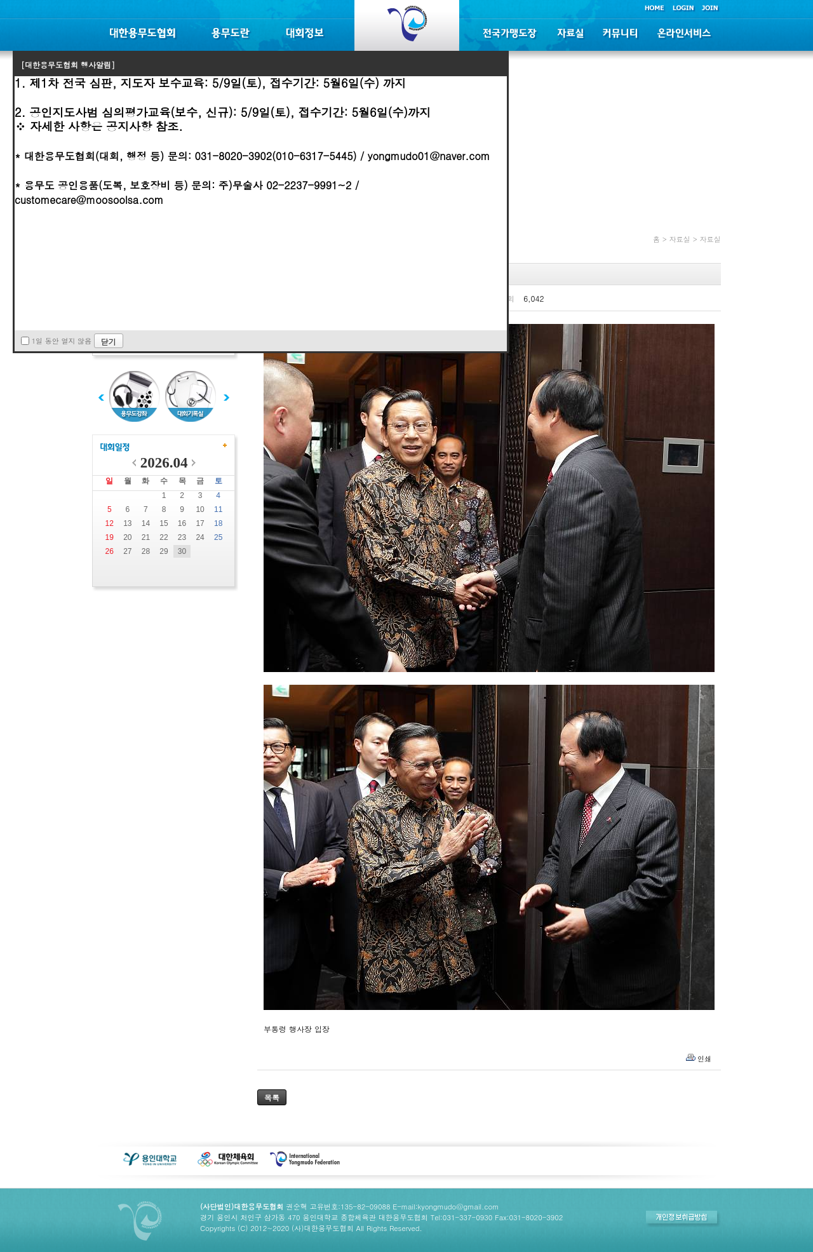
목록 (271, 1097)
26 (109, 551)
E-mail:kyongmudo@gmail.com (446, 1206)
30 (182, 551)
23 (182, 537)
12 (109, 523)
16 (182, 523)
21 (146, 537)
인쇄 (704, 1058)
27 (127, 551)
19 (109, 537)
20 (127, 537)
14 (146, 523)
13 (127, 523)
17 (200, 523)
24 (200, 537)
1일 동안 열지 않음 (61, 341)
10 (200, 509)
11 (218, 509)
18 (218, 523)
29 (163, 551)
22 (163, 537)
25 (218, 537)
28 (146, 551)
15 (163, 523)
